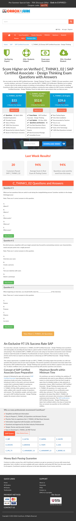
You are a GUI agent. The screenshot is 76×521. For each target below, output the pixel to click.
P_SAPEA (42, 439)
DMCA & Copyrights (45, 492)
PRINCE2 (47, 35)
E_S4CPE (59, 439)
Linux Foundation (24, 35)
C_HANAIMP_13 (45, 450)
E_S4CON (9, 445)
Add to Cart (14, 110)
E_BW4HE (26, 445)
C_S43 (58, 445)
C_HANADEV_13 (29, 450)
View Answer (9, 236)
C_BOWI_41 (60, 450)
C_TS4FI (42, 445)
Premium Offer (31, 38)
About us (42, 482)
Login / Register (67, 29)
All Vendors (7, 485)
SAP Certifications (64, 398)
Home (6, 44)
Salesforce (55, 35)
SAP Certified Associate (22, 44)
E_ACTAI (26, 439)
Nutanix (16, 38)
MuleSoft (63, 35)
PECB (23, 38)
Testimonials (7, 490)
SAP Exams (9, 433)
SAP (11, 44)
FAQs (58, 29)
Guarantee (42, 485)
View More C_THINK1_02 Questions (38, 334)
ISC (15, 35)
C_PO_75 (9, 450)
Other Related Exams (22, 433)
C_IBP (8, 439)
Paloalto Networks (36, 35)
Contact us (42, 490)
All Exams (7, 487)
